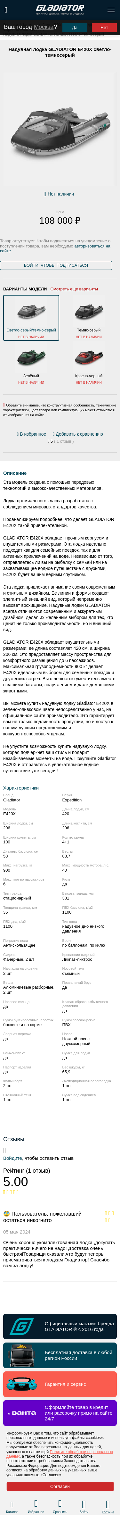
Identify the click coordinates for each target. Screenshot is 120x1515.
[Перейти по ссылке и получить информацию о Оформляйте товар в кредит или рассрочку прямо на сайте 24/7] (60, 1413)
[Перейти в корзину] (108, 1504)
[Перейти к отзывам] (60, 441)
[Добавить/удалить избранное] (32, 434)
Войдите (12, 1158)
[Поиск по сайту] (6, 10)
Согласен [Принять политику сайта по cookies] (60, 1486)
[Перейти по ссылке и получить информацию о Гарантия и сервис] (60, 1384)
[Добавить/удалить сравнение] (77, 434)
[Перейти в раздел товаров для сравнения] (60, 1504)
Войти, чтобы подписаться (56, 265)
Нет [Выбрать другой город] (104, 27)
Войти (84, 1512)
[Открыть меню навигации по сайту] (111, 10)
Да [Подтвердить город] (74, 27)
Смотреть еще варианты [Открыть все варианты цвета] (74, 289)
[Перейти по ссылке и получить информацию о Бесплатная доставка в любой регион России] (60, 1355)
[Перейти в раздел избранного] (36, 1504)
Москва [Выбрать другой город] (43, 27)
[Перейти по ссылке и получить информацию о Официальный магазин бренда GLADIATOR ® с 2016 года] (60, 1326)
